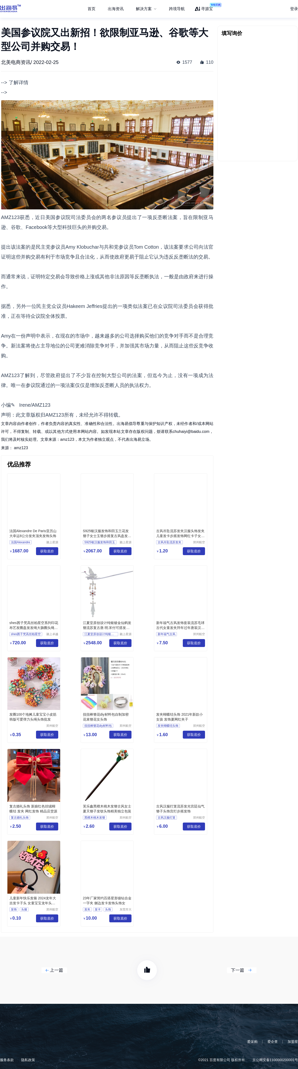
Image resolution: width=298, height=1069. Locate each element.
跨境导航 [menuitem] (177, 9)
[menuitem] (146, 9)
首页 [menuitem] (91, 9)
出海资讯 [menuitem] (116, 9)
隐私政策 (28, 1060)
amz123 (21, 448)
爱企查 (272, 1042)
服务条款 (7, 1060)
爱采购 (252, 1042)
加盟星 (293, 1042)
